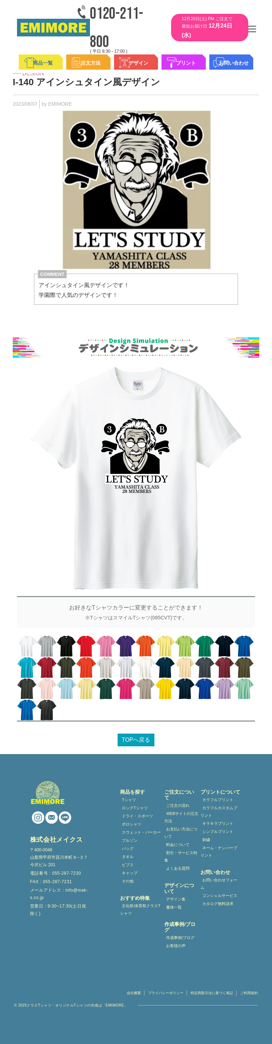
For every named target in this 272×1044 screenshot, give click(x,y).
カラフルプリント (217, 800)
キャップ (129, 873)
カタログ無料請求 (217, 904)
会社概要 (134, 993)
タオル (128, 857)
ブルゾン (129, 840)
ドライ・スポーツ (137, 816)
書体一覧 (174, 907)
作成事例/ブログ (180, 937)
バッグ (128, 848)
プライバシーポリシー (165, 993)
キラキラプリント (217, 823)
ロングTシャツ (135, 808)
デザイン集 (176, 899)
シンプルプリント (217, 831)
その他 (128, 881)
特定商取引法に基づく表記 (212, 993)
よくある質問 (177, 868)
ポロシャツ (131, 824)
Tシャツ (129, 800)
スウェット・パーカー (141, 832)
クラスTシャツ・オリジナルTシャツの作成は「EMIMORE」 (77, 1005)
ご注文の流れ (177, 805)
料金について (177, 844)
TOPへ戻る (136, 740)
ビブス (128, 865)
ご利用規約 (249, 993)
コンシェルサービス (219, 895)
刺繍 (206, 840)
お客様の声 (176, 946)
